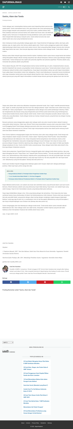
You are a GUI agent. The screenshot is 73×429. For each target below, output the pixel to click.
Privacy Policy (35, 423)
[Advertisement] (36, 91)
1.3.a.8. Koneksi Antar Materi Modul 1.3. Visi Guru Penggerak (25, 176)
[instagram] (69, 2)
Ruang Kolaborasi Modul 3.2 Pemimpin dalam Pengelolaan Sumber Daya (28, 173)
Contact (28, 423)
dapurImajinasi (12, 2)
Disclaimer (43, 423)
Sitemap (50, 423)
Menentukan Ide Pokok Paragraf (33, 407)
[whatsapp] (62, 282)
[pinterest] (45, 282)
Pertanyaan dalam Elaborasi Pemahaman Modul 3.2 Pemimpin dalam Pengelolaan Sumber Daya (34, 179)
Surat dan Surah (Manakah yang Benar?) (35, 385)
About (22, 423)
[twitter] (28, 282)
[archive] (7, 342)
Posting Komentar (7, 20)
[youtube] (65, 2)
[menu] (3, 7)
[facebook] (61, 2)
